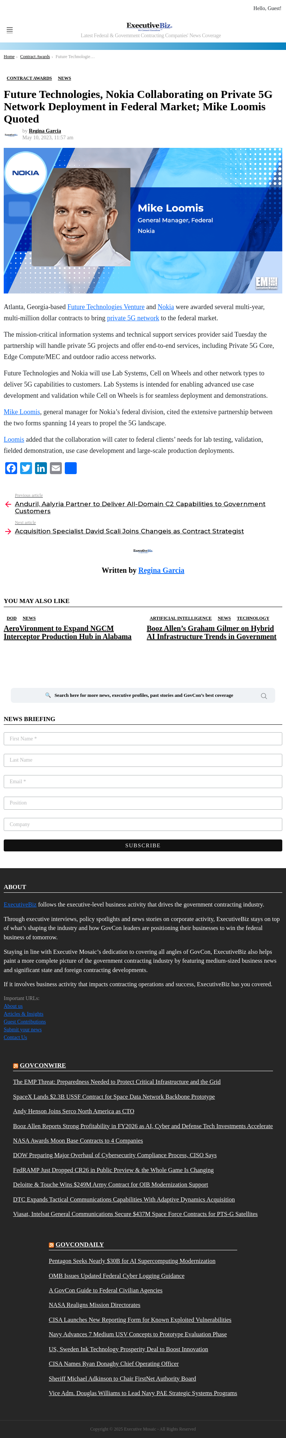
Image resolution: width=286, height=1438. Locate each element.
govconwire (43, 1065)
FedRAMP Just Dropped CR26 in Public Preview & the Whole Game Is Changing (113, 1170)
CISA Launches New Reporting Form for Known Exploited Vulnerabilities (140, 1320)
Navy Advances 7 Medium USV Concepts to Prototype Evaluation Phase (138, 1334)
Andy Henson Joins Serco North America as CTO (73, 1111)
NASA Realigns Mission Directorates (94, 1305)
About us (13, 1006)
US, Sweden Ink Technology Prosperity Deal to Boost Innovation (128, 1349)
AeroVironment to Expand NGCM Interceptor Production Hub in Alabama (67, 632)
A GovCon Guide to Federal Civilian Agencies (105, 1290)
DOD (12, 618)
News (29, 618)
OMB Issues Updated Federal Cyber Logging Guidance (116, 1276)
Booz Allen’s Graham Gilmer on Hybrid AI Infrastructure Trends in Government (212, 632)
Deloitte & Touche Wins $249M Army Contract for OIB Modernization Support (110, 1184)
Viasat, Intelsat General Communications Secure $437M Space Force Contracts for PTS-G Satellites (135, 1214)
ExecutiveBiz (20, 904)
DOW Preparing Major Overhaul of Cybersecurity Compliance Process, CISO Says (115, 1155)
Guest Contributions (25, 1022)
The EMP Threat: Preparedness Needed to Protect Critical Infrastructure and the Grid (116, 1082)
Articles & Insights (24, 1014)
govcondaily (79, 1244)
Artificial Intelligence (181, 618)
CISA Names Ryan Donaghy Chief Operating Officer (114, 1364)
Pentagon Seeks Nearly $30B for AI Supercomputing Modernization (132, 1261)
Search (264, 697)
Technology (253, 618)
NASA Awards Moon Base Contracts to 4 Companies (78, 1140)
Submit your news (23, 1029)
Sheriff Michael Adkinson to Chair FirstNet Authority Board (122, 1378)
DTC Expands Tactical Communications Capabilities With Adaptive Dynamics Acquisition (124, 1199)
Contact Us (15, 1037)
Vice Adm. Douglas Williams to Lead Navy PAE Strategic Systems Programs (143, 1393)
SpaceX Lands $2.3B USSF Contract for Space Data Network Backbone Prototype (114, 1096)
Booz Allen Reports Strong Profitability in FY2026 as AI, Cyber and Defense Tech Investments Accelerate (143, 1126)
